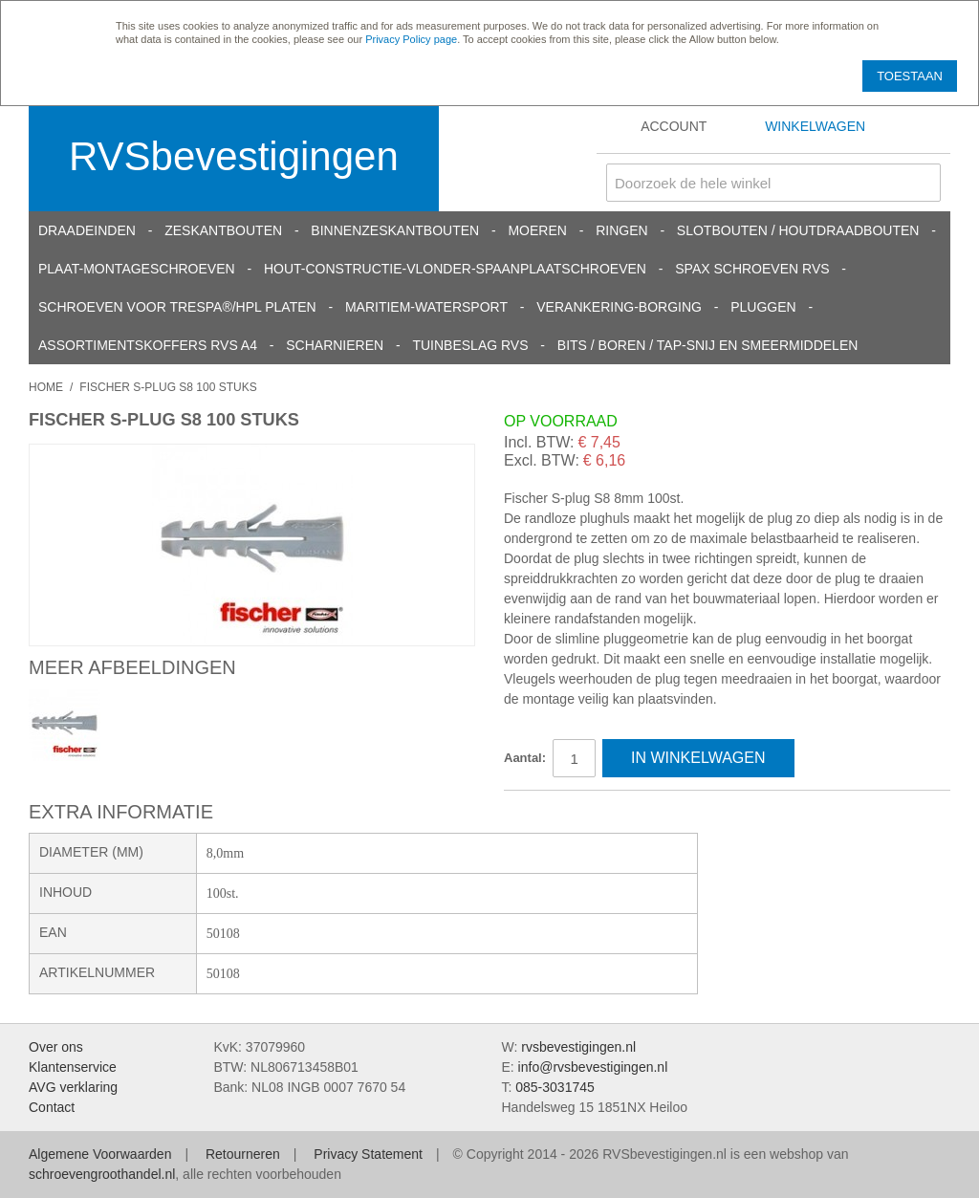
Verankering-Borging (619, 307)
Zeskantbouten (223, 230)
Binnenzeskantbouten (395, 230)
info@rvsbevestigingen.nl (593, 1067)
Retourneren (243, 1154)
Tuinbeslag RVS (470, 345)
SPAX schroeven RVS (752, 268)
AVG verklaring (73, 1087)
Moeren (537, 230)
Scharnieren (334, 345)
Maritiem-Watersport (426, 307)
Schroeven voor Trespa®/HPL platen (177, 307)
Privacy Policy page (411, 39)
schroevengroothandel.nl (102, 1174)
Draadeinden (87, 230)
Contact (52, 1107)
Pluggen (762, 307)
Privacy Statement (368, 1154)
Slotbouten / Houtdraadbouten (798, 230)
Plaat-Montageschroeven (136, 268)
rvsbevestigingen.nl (578, 1047)
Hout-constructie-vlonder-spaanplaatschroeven (455, 268)
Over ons (56, 1047)
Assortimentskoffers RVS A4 (147, 345)
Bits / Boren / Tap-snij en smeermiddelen (708, 345)
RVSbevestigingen (234, 156)
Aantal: (525, 758)
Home (46, 387)
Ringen (621, 230)
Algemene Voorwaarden (100, 1154)
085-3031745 (555, 1087)
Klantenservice (73, 1067)
